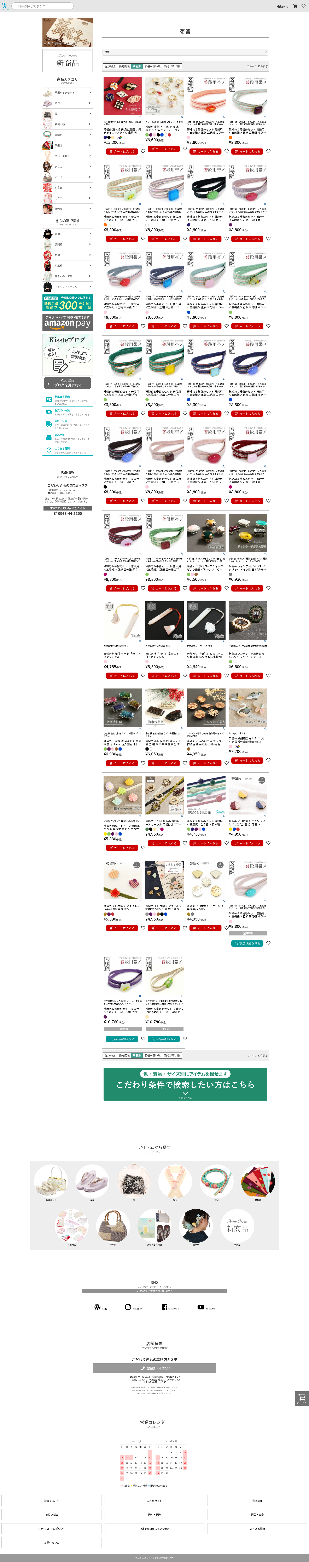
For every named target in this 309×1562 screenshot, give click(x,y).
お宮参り (53, 188)
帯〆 (217, 1182)
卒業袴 (52, 265)
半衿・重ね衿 (56, 156)
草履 (51, 103)
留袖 (51, 234)
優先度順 (124, 66)
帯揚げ (52, 145)
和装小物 (53, 124)
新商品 (237, 1227)
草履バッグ (51, 1182)
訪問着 (52, 244)
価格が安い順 (152, 66)
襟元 (175, 1182)
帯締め (52, 135)
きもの (52, 166)
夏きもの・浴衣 (57, 276)
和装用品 (72, 1227)
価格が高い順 (172, 66)
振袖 (51, 255)
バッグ (52, 177)
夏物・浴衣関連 (154, 1227)
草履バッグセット (58, 92)
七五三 (52, 198)
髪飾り (52, 209)
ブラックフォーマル (59, 287)
